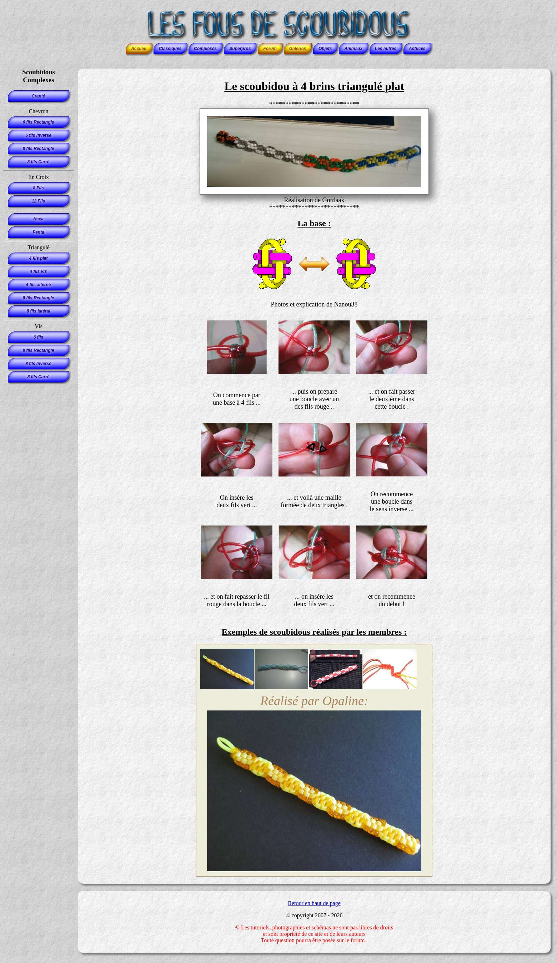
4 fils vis (38, 271)
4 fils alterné (38, 284)
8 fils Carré (38, 161)
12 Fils (38, 201)
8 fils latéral (38, 311)
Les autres (385, 48)
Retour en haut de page (314, 903)
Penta (38, 232)
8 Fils (38, 187)
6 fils (38, 337)
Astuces (417, 48)
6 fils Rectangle (38, 122)
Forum (269, 48)
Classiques (170, 48)
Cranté (38, 96)
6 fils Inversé (38, 135)
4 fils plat (38, 258)
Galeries (297, 48)
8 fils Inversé (38, 363)
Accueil (138, 48)
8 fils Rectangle (38, 148)
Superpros (240, 48)
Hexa (38, 218)
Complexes (205, 48)
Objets (325, 48)
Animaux (353, 48)
